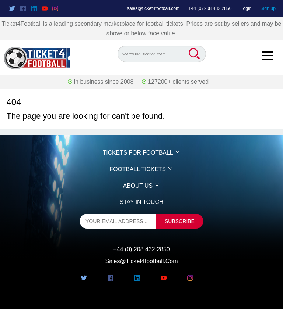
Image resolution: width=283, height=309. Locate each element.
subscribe (180, 221)
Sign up (268, 8)
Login (246, 8)
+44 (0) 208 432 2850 (210, 8)
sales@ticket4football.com (153, 8)
